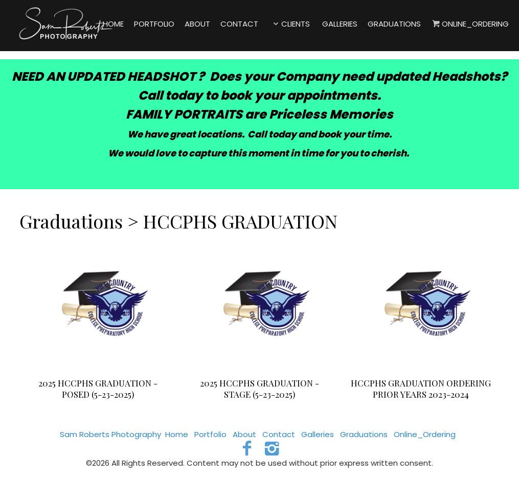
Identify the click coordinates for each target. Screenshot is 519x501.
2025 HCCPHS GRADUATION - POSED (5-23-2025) (97, 388)
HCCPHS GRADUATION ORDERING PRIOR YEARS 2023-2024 (421, 388)
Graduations (71, 221)
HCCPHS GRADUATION (240, 221)
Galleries (317, 434)
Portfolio (210, 434)
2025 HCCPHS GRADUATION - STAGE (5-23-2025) (259, 388)
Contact (278, 434)
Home (176, 434)
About (244, 434)
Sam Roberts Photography (110, 434)
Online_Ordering (425, 434)
